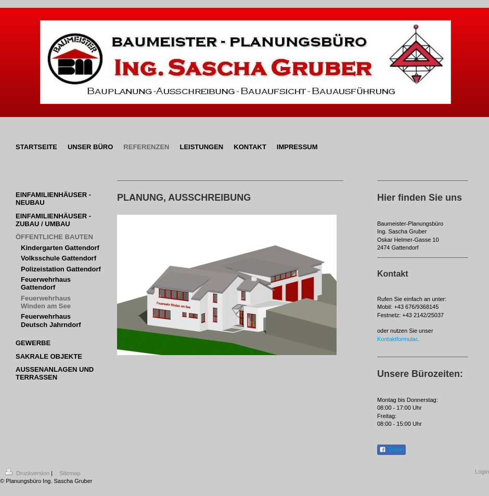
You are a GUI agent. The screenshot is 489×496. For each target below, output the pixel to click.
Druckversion (28, 473)
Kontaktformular (397, 339)
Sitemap (69, 473)
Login (482, 471)
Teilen (391, 449)
